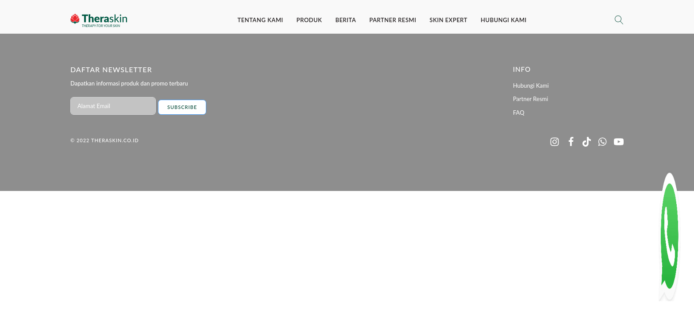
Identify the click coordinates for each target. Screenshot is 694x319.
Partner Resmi (392, 19)
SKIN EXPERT (449, 19)
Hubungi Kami (504, 19)
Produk (309, 19)
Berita (345, 19)
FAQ (518, 112)
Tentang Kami (260, 19)
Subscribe (182, 107)
